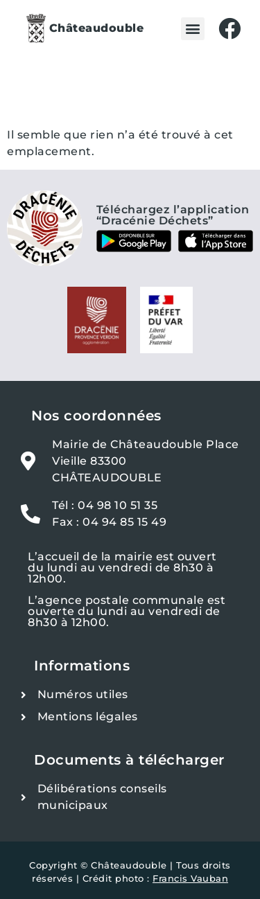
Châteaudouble (96, 28)
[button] (193, 28)
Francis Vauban (190, 878)
